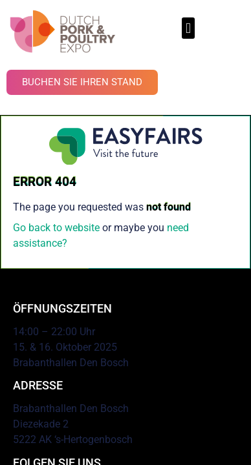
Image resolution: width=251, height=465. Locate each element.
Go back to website (56, 228)
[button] (188, 28)
